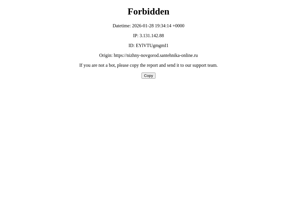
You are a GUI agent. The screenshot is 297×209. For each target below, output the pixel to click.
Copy (148, 75)
